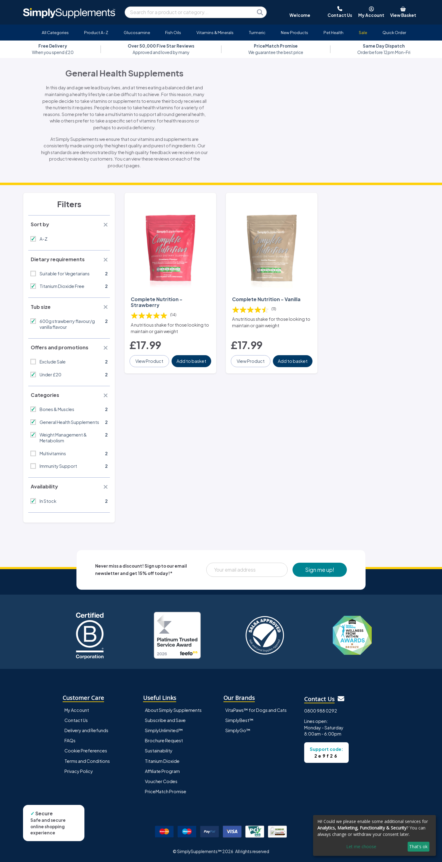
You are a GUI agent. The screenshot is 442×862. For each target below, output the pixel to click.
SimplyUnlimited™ (164, 730)
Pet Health (333, 32)
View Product (149, 361)
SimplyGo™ (237, 730)
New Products (294, 32)
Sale (363, 32)
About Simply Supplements (173, 710)
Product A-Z (96, 32)
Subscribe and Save (165, 720)
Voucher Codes (161, 781)
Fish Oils (173, 32)
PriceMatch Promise (165, 791)
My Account (76, 710)
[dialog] (374, 835)
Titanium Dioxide (162, 761)
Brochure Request (164, 740)
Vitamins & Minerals (215, 32)
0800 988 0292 (320, 711)
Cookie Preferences (85, 750)
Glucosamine (137, 32)
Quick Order (394, 32)
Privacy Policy (78, 771)
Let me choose (361, 846)
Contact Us (76, 720)
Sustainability (159, 750)
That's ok (418, 846)
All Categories (55, 32)
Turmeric (257, 32)
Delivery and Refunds (86, 730)
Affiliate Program (162, 771)
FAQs (70, 740)
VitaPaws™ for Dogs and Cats (256, 710)
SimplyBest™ (239, 720)
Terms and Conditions (87, 761)
